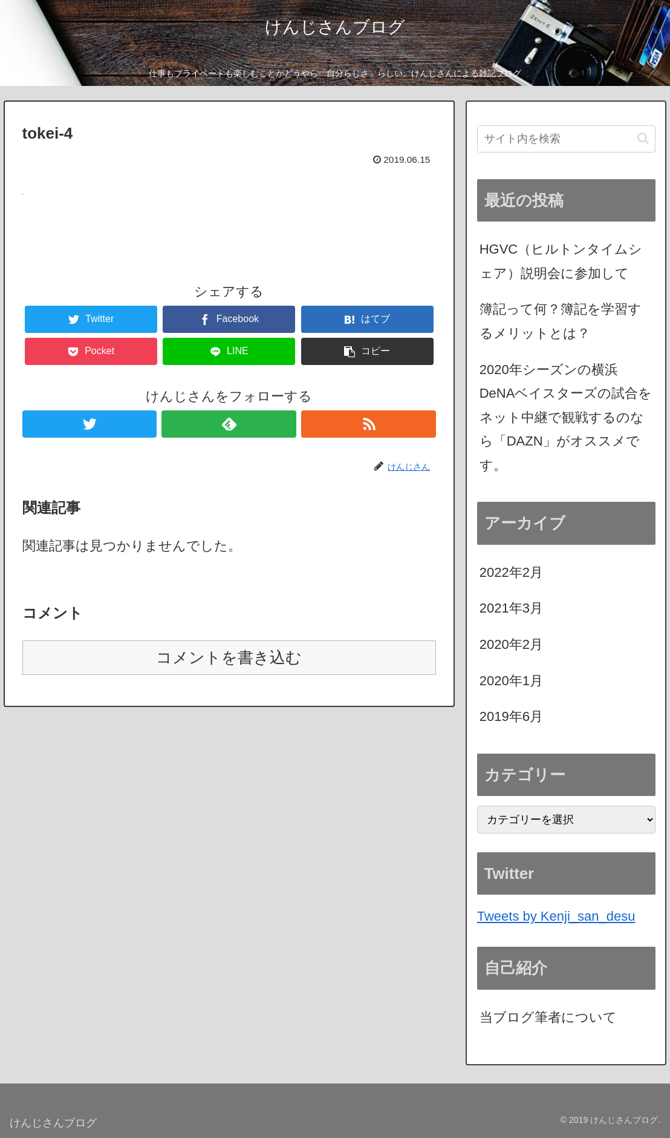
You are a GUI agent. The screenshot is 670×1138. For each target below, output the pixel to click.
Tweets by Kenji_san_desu (556, 916)
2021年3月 (511, 608)
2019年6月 (511, 716)
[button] (643, 138)
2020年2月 (511, 644)
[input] (566, 139)
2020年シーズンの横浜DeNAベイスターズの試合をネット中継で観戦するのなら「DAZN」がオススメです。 (566, 417)
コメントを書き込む (229, 657)
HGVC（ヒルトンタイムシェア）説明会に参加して (561, 261)
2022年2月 (511, 572)
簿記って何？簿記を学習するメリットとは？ (561, 321)
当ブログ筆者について (548, 1017)
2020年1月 (511, 680)
